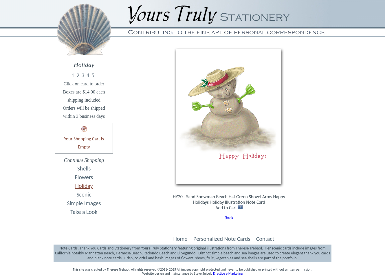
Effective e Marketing (228, 273)
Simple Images (84, 203)
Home (180, 238)
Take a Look (83, 211)
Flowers (84, 177)
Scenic (83, 194)
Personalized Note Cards (221, 238)
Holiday (84, 185)
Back (229, 218)
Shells (84, 168)
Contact (265, 238)
